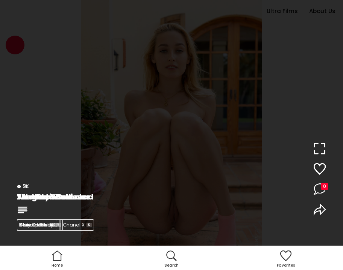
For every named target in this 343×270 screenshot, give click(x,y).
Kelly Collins (38, 224)
